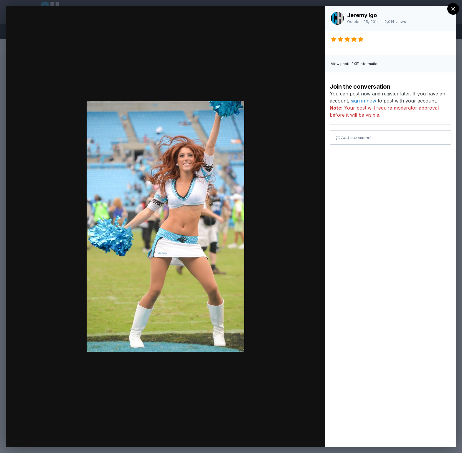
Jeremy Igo (362, 15)
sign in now (363, 101)
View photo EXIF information (355, 64)
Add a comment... (355, 137)
